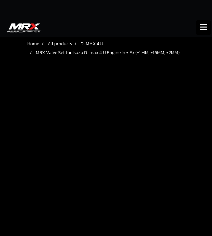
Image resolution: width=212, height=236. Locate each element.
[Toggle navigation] (203, 27)
